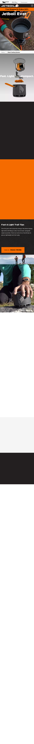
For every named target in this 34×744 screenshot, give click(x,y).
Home (3, 52)
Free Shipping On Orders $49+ (17, 9)
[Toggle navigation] (32, 5)
